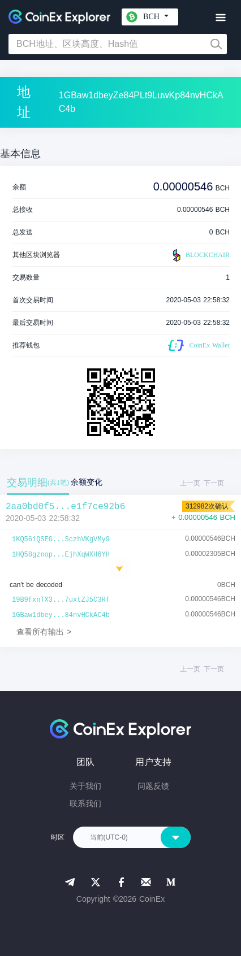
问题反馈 (153, 785)
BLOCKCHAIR (200, 255)
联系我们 (85, 803)
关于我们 (85, 785)
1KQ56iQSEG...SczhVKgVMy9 (61, 540)
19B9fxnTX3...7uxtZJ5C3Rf (61, 600)
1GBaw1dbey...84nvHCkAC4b (61, 615)
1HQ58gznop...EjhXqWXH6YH (61, 555)
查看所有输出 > (43, 631)
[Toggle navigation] (220, 18)
